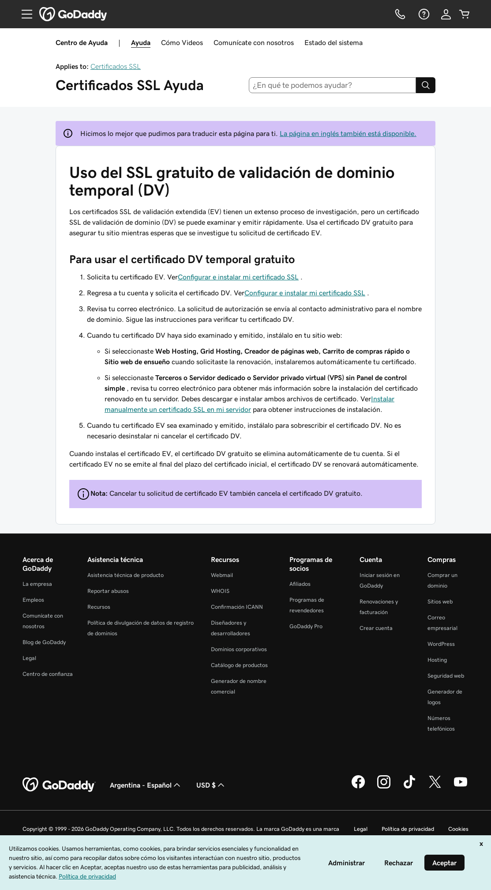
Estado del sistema (333, 42)
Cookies (458, 829)
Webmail (222, 575)
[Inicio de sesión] (446, 14)
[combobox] (332, 85)
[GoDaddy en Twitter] (435, 787)
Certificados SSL (115, 66)
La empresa (37, 584)
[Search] (425, 85)
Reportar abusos (108, 591)
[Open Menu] (23, 14)
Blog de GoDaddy (44, 642)
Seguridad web (445, 676)
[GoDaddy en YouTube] (461, 787)
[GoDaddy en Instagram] (384, 787)
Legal (29, 658)
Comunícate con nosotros (254, 42)
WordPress (441, 644)
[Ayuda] (423, 14)
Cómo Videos (182, 42)
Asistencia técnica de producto (125, 575)
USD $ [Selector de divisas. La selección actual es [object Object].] (211, 785)
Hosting (437, 660)
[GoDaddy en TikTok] (409, 787)
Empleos (33, 600)
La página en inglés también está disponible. (348, 133)
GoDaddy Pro (305, 626)
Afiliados (300, 584)
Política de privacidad (408, 829)
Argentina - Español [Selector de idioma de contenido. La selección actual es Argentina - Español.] (146, 785)
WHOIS (220, 591)
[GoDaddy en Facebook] (358, 787)
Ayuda (140, 42)
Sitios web (440, 601)
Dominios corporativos (239, 649)
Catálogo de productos (239, 665)
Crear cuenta (376, 628)
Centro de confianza (47, 674)
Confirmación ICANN (237, 607)
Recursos (98, 607)
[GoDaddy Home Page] (59, 784)
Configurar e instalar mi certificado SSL (238, 276)
